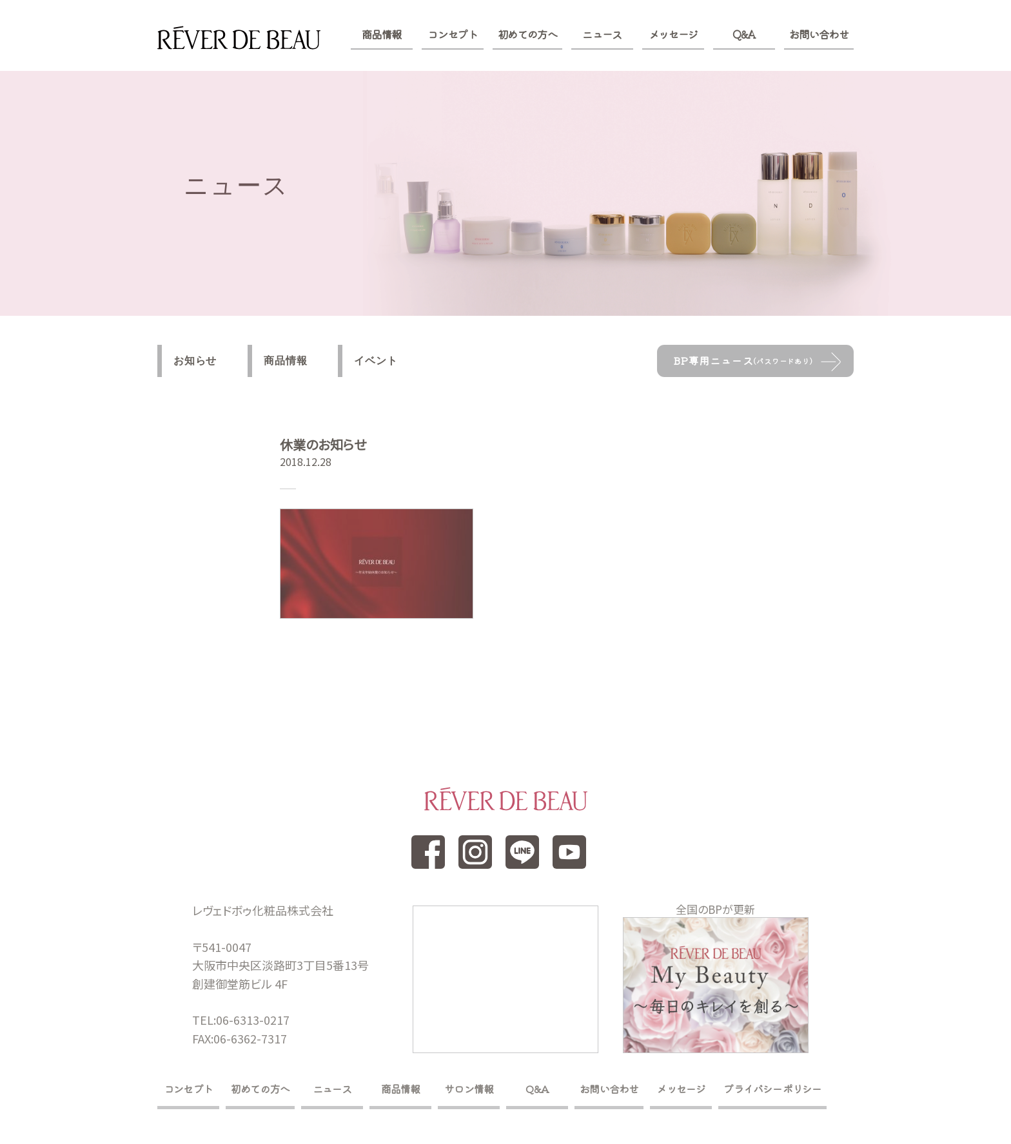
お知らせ (195, 360)
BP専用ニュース (743, 360)
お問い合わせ (819, 34)
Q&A (743, 34)
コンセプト (452, 34)
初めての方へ (527, 34)
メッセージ (673, 34)
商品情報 (381, 34)
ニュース (602, 34)
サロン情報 (468, 1088)
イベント (375, 360)
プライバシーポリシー (772, 1088)
